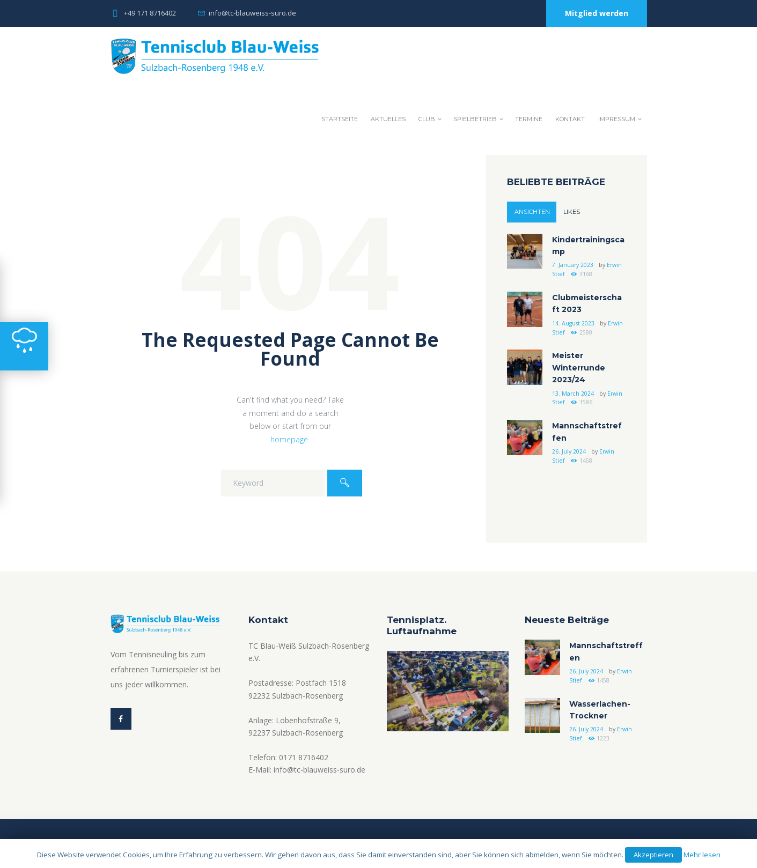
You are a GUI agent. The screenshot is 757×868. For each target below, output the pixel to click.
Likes (571, 212)
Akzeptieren (653, 854)
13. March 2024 (573, 393)
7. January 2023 (572, 265)
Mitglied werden (596, 13)
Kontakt (570, 119)
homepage (289, 439)
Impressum (616, 119)
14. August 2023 (573, 323)
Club (426, 119)
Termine (528, 119)
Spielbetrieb (475, 119)
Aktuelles (388, 119)
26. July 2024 (569, 451)
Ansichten (532, 212)
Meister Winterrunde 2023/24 (578, 367)
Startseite (339, 119)
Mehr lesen (702, 854)
